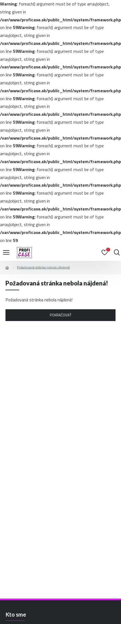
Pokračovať (60, 315)
